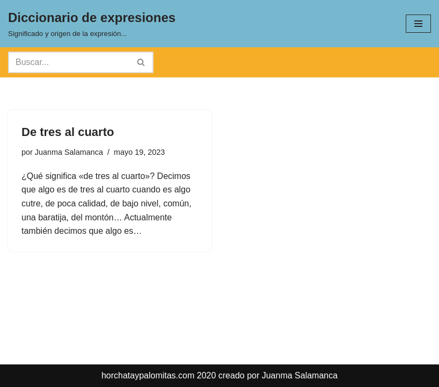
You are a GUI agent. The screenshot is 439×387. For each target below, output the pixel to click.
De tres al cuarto (67, 132)
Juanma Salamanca (69, 152)
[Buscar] (68, 62)
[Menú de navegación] (418, 24)
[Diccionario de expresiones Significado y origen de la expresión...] (91, 24)
